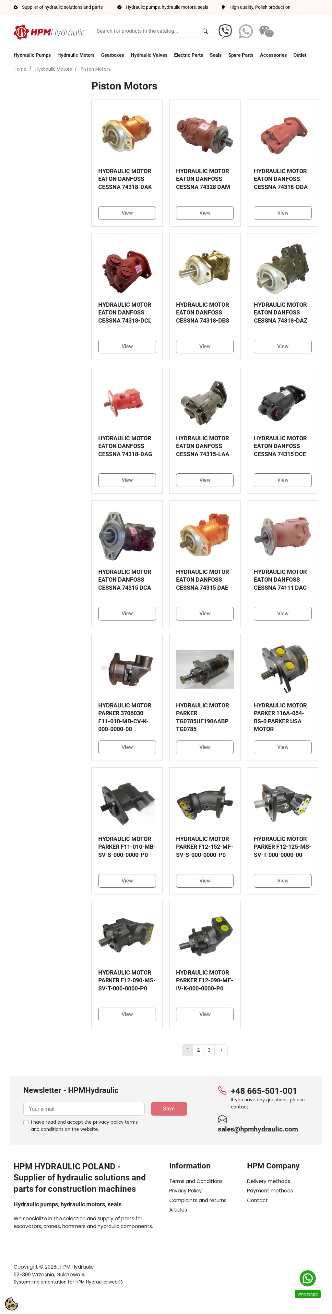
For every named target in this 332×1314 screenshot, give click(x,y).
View (127, 213)
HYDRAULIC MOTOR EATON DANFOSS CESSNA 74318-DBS (202, 313)
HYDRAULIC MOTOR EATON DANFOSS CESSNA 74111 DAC (280, 580)
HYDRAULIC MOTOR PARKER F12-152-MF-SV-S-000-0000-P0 (204, 847)
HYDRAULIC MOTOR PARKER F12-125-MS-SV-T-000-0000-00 (282, 847)
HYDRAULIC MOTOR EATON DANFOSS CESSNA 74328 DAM (203, 179)
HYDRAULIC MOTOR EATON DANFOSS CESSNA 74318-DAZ (280, 313)
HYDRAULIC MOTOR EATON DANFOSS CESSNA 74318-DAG (125, 446)
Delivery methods (268, 1181)
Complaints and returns (198, 1200)
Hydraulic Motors (53, 69)
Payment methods (270, 1190)
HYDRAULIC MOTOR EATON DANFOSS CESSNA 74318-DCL (124, 313)
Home (20, 69)
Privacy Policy (185, 1190)
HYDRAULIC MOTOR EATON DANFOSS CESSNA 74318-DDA (281, 179)
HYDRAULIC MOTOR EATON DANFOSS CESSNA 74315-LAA (202, 446)
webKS (115, 1297)
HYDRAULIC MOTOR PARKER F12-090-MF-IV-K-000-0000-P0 (204, 980)
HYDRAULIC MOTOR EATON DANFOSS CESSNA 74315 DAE (202, 580)
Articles (178, 1209)
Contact (257, 1200)
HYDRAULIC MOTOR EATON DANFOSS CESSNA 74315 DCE (280, 446)
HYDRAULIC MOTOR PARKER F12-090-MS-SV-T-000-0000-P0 (127, 980)
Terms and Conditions (196, 1181)
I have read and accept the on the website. (84, 1125)
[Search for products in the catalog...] (205, 31)
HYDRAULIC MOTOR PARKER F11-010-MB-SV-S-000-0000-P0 (127, 847)
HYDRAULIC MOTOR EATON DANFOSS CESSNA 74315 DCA (124, 580)
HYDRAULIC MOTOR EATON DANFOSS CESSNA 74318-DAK (125, 179)
